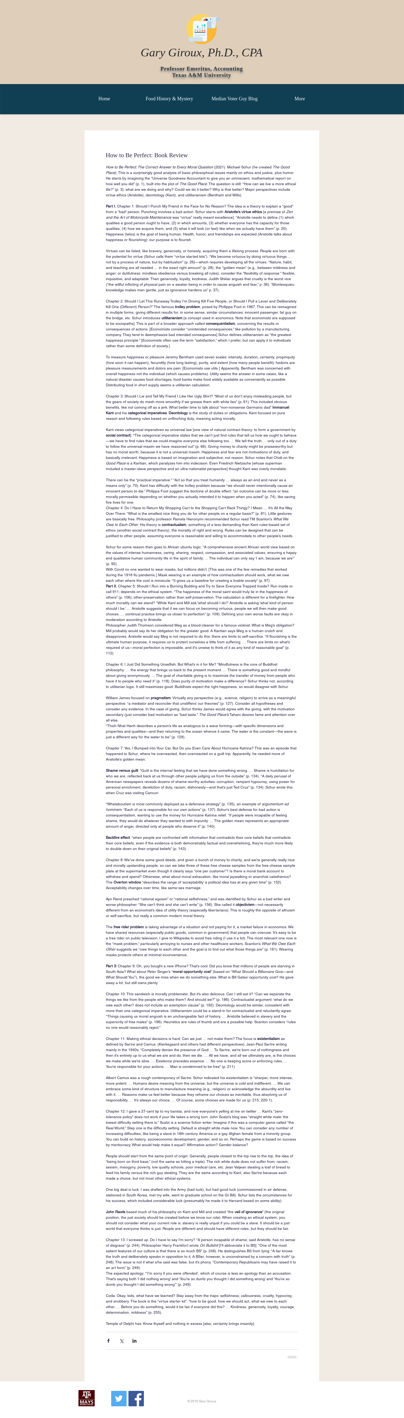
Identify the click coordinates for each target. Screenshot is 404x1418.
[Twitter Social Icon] (119, 1398)
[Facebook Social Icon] (136, 1398)
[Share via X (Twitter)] (121, 1340)
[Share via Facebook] (108, 1340)
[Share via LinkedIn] (134, 1340)
